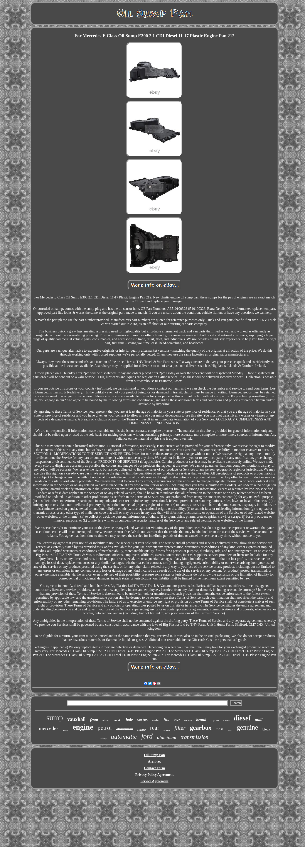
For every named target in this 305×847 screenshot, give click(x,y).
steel (176, 720)
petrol (105, 727)
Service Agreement (154, 781)
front (94, 720)
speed (65, 730)
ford (147, 736)
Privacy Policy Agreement (154, 774)
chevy (103, 738)
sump (54, 717)
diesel (242, 718)
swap (226, 720)
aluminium (124, 729)
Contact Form (154, 768)
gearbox (201, 727)
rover (230, 730)
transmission (194, 737)
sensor (166, 730)
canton (188, 720)
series (142, 719)
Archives (154, 761)
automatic (124, 736)
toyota (215, 720)
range (141, 729)
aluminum (166, 737)
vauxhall (76, 719)
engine (83, 727)
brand (201, 719)
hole (129, 720)
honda (117, 720)
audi (259, 719)
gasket (155, 720)
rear (154, 728)
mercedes (49, 728)
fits (166, 719)
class (219, 729)
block (266, 729)
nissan (105, 720)
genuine (247, 727)
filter (179, 728)
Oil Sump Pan (154, 755)
